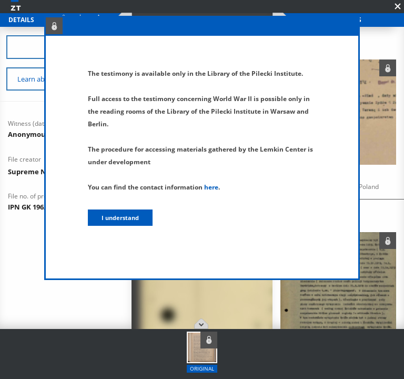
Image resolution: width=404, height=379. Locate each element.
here (211, 187)
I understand (120, 218)
